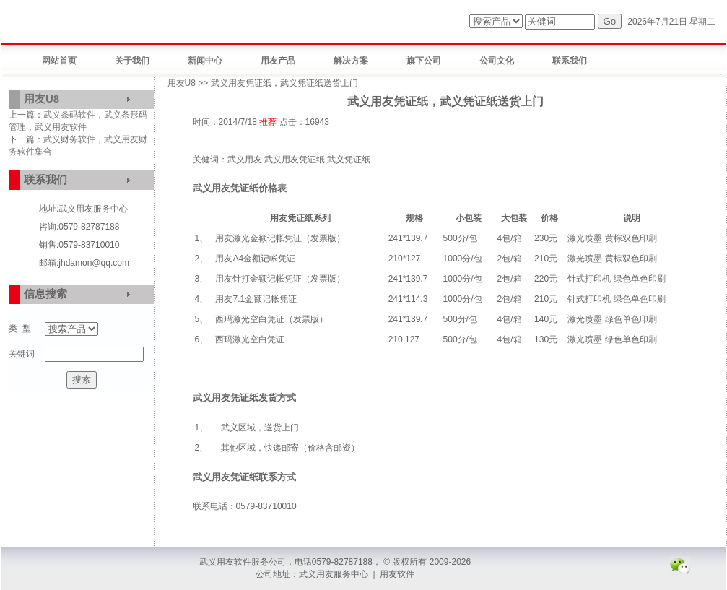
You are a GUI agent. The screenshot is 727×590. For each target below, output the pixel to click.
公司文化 (496, 61)
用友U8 (41, 98)
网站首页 (59, 61)
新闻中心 (205, 61)
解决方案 (351, 61)
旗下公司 (423, 61)
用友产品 (278, 61)
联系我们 (569, 61)
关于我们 (132, 61)
